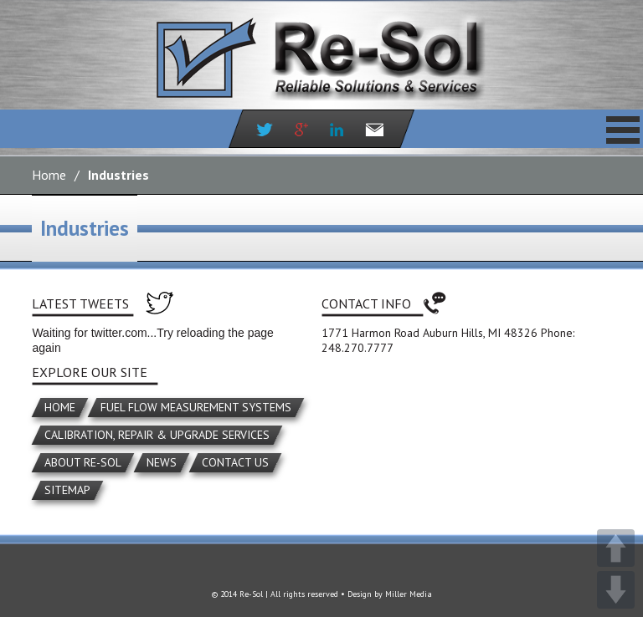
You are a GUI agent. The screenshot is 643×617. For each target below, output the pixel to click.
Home (49, 174)
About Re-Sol (82, 462)
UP (616, 548)
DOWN (616, 590)
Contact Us (235, 462)
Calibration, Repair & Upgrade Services (157, 434)
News (162, 462)
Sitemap (67, 489)
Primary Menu (623, 130)
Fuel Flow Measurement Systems (195, 407)
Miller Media (408, 594)
